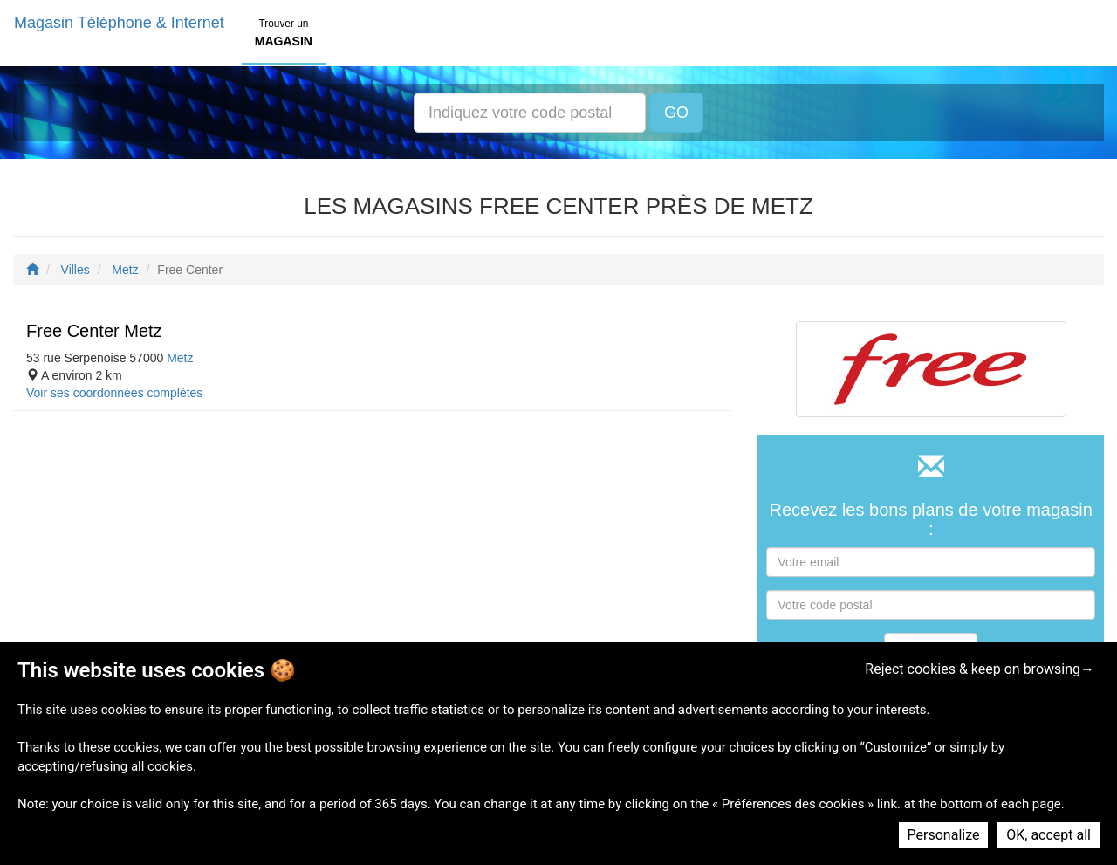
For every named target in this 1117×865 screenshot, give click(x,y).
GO (676, 112)
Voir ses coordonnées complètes (114, 393)
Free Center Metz (94, 330)
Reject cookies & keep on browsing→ (979, 669)
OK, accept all (1048, 835)
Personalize (944, 835)
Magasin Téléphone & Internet (119, 22)
